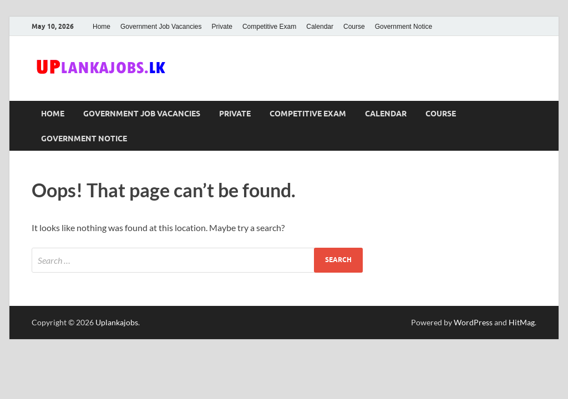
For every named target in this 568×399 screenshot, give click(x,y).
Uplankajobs (116, 322)
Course (354, 26)
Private (222, 26)
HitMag (522, 322)
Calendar (319, 26)
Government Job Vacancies (161, 26)
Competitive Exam (269, 26)
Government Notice (403, 26)
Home (101, 26)
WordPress (473, 322)
